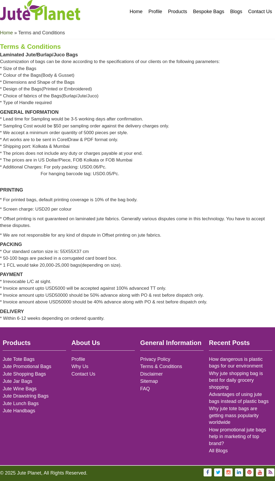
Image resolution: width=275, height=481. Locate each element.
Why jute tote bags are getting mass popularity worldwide (234, 415)
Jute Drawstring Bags (26, 396)
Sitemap (149, 381)
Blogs (236, 11)
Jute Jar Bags (17, 381)
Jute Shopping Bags (24, 374)
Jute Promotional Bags (27, 366)
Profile (155, 11)
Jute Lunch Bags (21, 403)
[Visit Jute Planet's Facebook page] (208, 472)
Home (136, 11)
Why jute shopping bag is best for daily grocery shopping (236, 380)
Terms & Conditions (161, 366)
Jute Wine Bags (20, 388)
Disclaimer (151, 374)
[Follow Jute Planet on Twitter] (218, 472)
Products (177, 11)
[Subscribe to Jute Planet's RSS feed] (270, 472)
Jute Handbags (19, 410)
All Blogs (218, 450)
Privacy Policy (155, 359)
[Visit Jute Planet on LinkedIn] (239, 472)
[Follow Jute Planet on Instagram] (229, 472)
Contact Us (260, 11)
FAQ (145, 388)
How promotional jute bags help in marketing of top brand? (237, 436)
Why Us (79, 366)
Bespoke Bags (208, 11)
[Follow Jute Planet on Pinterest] (249, 472)
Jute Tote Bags (19, 359)
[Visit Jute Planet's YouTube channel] (260, 472)
